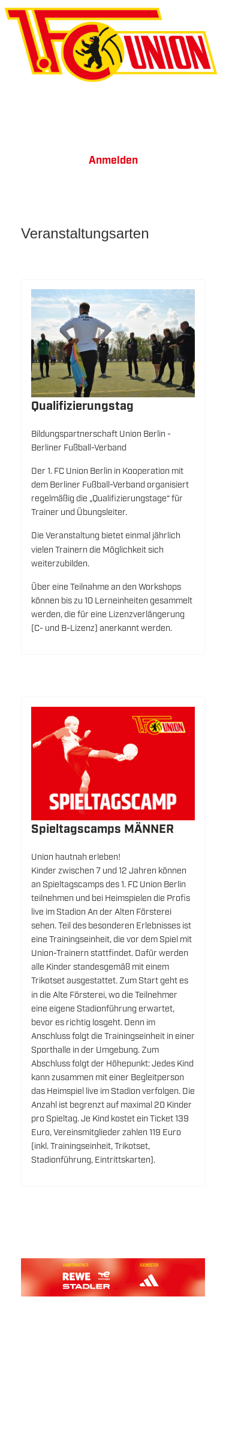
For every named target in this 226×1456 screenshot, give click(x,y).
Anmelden (113, 161)
